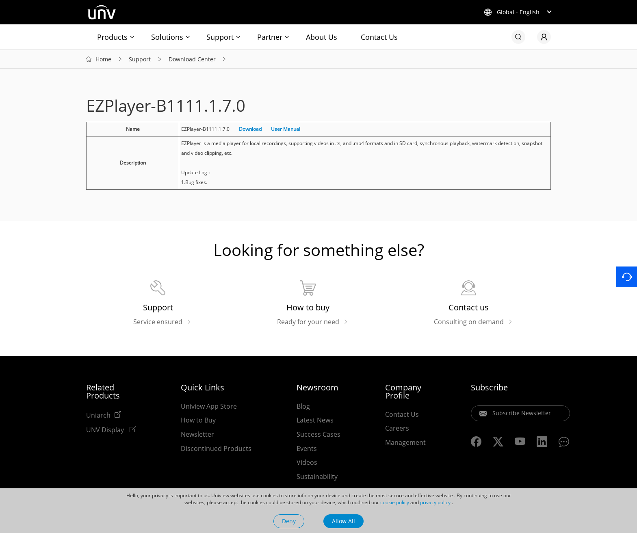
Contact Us (379, 37)
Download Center (192, 59)
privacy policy (435, 502)
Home (103, 59)
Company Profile (403, 392)
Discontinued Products (216, 448)
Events (307, 448)
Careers (397, 428)
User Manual (285, 129)
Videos (307, 462)
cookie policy (394, 502)
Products (112, 37)
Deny (289, 521)
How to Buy (198, 420)
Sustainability (317, 476)
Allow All (343, 521)
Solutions (167, 37)
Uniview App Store (209, 406)
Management (405, 442)
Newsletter (197, 434)
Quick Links (202, 388)
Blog (303, 406)
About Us (321, 37)
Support (220, 37)
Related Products (103, 392)
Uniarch (98, 414)
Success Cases (318, 434)
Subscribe (489, 388)
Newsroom (317, 388)
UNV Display (106, 429)
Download (250, 129)
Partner (269, 37)
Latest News (315, 420)
